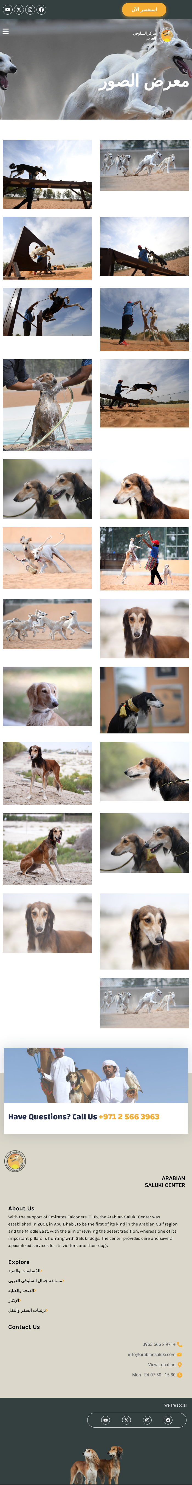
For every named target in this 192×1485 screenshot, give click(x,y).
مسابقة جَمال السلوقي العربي (35, 1280)
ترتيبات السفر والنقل (27, 1310)
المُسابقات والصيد (24, 1270)
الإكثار (13, 1300)
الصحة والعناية (21, 1290)
